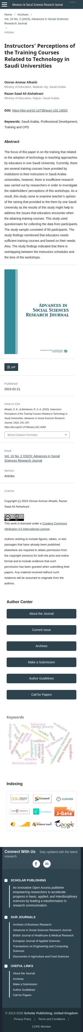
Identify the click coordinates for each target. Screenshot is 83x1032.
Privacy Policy (22, 1019)
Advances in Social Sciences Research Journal (42, 930)
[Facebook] (36, 864)
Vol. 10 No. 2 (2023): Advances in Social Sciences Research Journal (36, 21)
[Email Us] (47, 864)
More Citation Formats (22, 435)
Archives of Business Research (32, 924)
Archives (23, 14)
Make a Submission (41, 662)
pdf (12, 367)
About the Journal (41, 613)
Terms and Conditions (51, 1019)
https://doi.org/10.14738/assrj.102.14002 (40, 110)
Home (8, 14)
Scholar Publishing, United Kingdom (51, 1013)
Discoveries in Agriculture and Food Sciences (41, 956)
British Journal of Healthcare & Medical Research (43, 935)
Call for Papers (41, 694)
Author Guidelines (41, 678)
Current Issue (41, 630)
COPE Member (41, 1026)
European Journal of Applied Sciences (36, 941)
